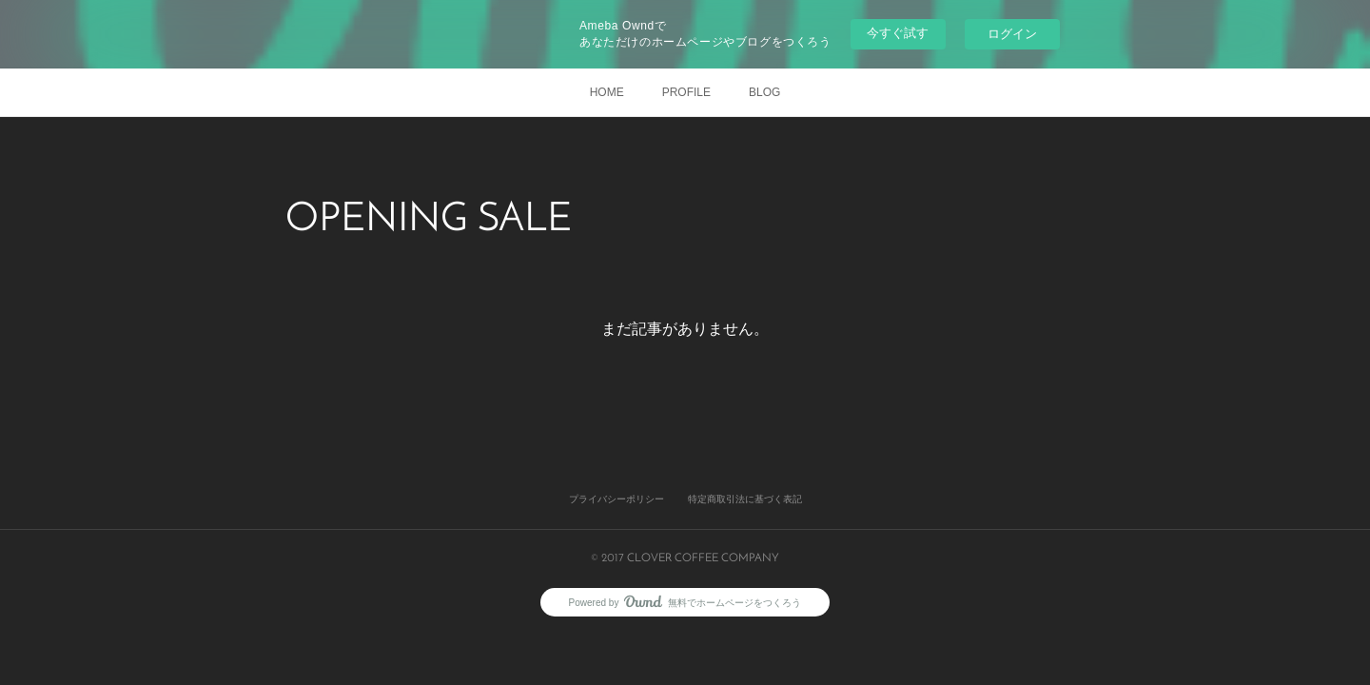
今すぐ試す (898, 33)
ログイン (1012, 34)
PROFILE (686, 92)
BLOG (764, 92)
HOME (607, 92)
